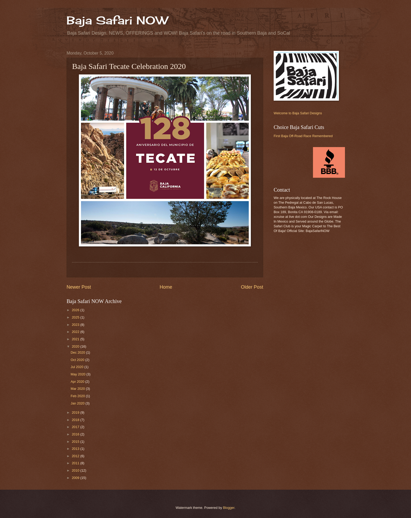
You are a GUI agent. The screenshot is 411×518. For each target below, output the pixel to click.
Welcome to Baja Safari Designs (298, 113)
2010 (76, 470)
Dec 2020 (78, 352)
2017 (76, 427)
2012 (76, 456)
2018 (76, 420)
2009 (76, 478)
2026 (76, 310)
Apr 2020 (78, 382)
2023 (76, 325)
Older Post (252, 287)
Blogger (229, 508)
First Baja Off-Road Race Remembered (303, 136)
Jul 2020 (77, 367)
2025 (76, 317)
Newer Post (79, 287)
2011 (76, 463)
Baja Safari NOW (117, 20)
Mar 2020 (78, 389)
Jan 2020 (78, 403)
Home (166, 287)
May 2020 (78, 374)
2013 (76, 449)
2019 (76, 412)
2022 (76, 332)
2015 (76, 442)
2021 (76, 339)
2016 (76, 434)
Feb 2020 (78, 396)
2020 (76, 346)
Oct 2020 (78, 360)
